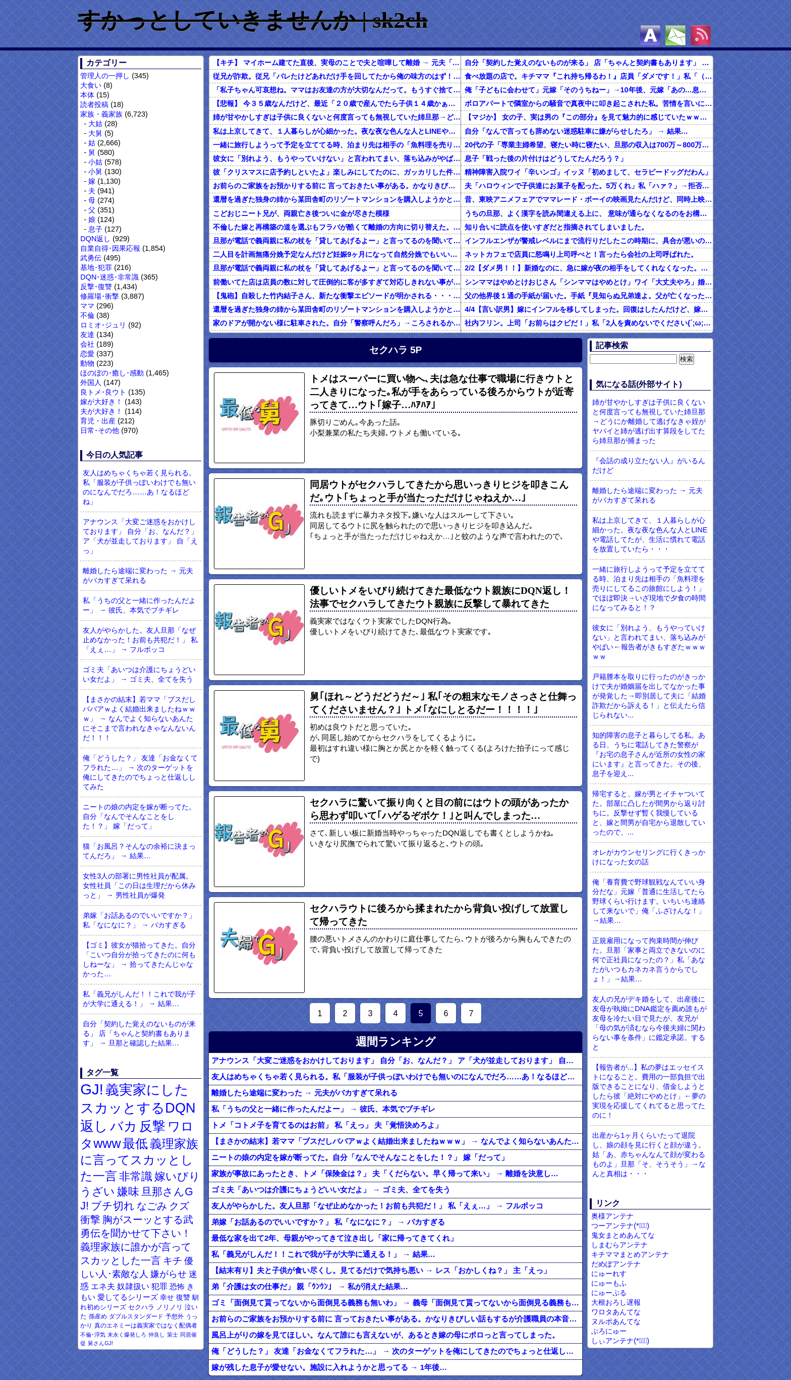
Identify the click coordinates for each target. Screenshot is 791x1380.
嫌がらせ (168, 1274)
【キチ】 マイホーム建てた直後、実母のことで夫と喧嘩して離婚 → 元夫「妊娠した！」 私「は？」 (337, 63)
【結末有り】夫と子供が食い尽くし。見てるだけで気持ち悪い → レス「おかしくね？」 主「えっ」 (381, 1270)
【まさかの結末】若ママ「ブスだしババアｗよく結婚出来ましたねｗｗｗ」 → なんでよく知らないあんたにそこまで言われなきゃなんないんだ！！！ (139, 718)
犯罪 (159, 1286)
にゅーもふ (609, 1283)
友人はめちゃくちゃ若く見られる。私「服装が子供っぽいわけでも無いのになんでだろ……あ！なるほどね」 (139, 487)
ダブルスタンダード (136, 1316)
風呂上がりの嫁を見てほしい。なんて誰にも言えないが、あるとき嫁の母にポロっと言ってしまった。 (385, 1335)
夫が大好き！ (101, 411)
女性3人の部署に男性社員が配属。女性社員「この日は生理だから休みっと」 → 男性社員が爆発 (139, 885)
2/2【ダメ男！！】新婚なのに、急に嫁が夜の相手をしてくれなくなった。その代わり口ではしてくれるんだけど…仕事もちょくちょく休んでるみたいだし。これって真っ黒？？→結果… (589, 268)
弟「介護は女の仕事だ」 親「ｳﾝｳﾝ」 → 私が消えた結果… (309, 1286)
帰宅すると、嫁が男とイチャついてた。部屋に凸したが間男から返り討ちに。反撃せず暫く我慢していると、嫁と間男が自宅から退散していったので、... (648, 813)
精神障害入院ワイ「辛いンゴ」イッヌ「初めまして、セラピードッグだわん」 (588, 172)
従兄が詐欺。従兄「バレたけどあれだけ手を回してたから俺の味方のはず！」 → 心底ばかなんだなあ (337, 76)
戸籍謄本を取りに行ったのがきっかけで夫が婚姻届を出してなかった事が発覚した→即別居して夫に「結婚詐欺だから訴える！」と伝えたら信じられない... (648, 696)
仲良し (156, 1335)
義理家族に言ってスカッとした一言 (139, 1160)
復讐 (183, 1297)
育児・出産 (98, 421)
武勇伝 (90, 258)
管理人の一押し (105, 76)
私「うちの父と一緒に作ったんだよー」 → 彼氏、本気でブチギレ (139, 605)
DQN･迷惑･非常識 (109, 277)
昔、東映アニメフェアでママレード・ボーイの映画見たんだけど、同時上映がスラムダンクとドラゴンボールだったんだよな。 (589, 199)
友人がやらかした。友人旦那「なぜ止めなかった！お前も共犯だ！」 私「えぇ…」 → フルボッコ (140, 639)
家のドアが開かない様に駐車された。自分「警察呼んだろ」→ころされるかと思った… (337, 323)
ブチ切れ (113, 1205)
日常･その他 (99, 430)
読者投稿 (94, 104)
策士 (172, 1335)
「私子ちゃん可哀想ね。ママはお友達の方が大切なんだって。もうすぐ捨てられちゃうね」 (337, 90)
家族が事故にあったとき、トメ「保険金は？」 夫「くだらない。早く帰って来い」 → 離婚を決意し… (384, 1173)
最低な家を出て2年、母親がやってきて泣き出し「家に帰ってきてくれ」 (334, 1238)
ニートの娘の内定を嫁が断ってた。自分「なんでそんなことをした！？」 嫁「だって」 (139, 816)
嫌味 (128, 1192)
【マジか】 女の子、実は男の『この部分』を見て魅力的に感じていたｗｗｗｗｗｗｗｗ (589, 117)
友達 (87, 334)
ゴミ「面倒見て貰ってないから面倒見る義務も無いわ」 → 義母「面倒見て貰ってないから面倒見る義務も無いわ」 (396, 1302)
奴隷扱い (133, 1286)
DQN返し (95, 239)
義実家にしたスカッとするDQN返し (137, 1108)
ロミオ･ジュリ (103, 325)
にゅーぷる (609, 1293)
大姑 (95, 124)
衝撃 (90, 1219)
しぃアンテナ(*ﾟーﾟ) (620, 1341)
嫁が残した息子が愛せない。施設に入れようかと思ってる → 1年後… (329, 1367)
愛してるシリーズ (127, 1297)
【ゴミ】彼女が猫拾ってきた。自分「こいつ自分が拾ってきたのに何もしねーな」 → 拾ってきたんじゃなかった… (139, 959)
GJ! (91, 1089)
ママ (87, 306)
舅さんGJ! (100, 1343)
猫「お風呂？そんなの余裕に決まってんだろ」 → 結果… (139, 851)
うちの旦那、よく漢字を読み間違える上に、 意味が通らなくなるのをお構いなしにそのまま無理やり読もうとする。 (589, 213)
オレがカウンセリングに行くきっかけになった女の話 (648, 857)
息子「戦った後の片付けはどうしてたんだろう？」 (546, 158)
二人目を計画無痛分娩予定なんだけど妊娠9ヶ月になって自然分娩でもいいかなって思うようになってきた (337, 254)
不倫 (87, 315)
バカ (123, 1126)
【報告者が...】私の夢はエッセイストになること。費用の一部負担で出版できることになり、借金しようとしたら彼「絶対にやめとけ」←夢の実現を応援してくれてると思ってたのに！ (648, 1091)
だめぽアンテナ (616, 1264)
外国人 (90, 382)
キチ (172, 1260)
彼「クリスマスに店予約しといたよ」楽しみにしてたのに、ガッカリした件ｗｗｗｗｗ (337, 172)
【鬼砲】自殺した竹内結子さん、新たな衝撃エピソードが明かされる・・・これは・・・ (337, 296)
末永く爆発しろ (126, 1335)
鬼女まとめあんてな (623, 1235)
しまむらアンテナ (619, 1245)
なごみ (152, 1205)
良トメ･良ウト (103, 392)
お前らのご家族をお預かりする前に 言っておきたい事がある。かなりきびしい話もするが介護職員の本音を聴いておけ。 (337, 186)
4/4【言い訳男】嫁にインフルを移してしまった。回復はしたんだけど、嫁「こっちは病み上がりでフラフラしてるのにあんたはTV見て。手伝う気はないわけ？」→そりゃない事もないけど (589, 309)
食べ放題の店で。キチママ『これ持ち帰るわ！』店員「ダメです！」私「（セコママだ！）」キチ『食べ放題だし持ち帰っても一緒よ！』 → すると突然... (589, 76)
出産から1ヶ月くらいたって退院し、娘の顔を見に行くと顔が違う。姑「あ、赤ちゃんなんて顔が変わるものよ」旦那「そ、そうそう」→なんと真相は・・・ (648, 1154)
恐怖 (177, 1286)
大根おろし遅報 (616, 1302)
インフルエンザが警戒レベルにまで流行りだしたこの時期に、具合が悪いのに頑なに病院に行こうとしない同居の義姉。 (589, 241)
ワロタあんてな (616, 1312)
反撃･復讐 (96, 287)
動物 (87, 363)
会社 (87, 344)
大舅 (95, 133)
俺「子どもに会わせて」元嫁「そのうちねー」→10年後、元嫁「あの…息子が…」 (589, 90)
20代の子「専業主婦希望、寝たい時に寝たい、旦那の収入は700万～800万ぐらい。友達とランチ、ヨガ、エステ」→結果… (589, 145)
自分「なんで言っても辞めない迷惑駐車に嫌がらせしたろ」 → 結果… (576, 131)
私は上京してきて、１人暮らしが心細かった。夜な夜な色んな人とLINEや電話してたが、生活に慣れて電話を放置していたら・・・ (337, 131)
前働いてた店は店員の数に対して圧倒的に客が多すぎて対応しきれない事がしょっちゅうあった (337, 282)
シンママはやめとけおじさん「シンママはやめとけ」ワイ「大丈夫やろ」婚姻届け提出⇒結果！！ (589, 282)
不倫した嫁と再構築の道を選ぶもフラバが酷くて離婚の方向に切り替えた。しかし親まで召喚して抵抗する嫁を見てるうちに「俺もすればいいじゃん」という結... (337, 227)
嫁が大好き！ (101, 402)
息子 (95, 229)
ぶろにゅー (609, 1331)
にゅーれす (609, 1273)
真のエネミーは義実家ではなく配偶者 (145, 1325)
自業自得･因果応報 (110, 248)
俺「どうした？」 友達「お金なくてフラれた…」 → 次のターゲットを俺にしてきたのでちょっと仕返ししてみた (140, 772)
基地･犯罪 (96, 267)
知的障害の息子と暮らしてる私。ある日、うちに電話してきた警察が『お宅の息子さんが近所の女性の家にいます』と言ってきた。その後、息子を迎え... (648, 754)
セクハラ (141, 1307)
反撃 (152, 1126)
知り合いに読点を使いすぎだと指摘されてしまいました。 (556, 227)
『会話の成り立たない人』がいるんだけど (648, 465)
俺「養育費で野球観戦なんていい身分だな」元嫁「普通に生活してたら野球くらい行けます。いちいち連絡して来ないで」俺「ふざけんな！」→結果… (648, 901)
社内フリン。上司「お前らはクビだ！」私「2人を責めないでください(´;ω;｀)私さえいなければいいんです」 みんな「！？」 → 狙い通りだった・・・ (589, 323)
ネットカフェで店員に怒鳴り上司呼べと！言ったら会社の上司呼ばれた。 (581, 254)
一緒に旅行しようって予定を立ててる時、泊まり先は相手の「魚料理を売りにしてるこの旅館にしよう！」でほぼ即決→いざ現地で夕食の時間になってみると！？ (337, 145)
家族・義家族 (101, 114)
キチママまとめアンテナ (630, 1254)
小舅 (95, 172)
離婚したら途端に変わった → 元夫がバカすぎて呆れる (138, 575)
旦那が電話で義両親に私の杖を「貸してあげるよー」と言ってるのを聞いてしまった (337, 241)
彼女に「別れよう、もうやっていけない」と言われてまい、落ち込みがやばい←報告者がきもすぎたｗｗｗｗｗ (337, 158)
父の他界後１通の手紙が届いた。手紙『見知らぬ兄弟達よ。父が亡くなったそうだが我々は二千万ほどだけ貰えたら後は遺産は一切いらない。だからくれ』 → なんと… (589, 296)
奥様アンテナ (612, 1216)
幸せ (167, 1297)
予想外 (174, 1316)
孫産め (98, 1316)
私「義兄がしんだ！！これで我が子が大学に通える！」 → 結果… (139, 999)
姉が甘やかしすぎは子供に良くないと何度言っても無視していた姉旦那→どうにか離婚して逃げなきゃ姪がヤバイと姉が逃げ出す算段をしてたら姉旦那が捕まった (337, 117)
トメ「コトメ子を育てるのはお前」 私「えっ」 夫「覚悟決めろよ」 (326, 1125)
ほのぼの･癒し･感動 (112, 373)
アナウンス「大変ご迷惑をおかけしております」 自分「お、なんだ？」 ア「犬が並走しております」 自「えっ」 (140, 536)
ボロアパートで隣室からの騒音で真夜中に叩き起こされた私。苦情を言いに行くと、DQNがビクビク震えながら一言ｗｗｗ (589, 103)
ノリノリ (169, 1307)
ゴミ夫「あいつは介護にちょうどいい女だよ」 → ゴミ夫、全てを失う (139, 674)
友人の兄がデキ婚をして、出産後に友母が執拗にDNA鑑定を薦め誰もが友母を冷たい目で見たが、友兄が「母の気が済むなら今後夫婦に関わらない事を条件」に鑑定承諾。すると (649, 1023)
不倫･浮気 (92, 1335)
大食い (90, 85)
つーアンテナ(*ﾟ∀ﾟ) (620, 1226)
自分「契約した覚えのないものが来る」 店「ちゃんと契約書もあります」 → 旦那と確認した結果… (139, 1033)
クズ (179, 1205)
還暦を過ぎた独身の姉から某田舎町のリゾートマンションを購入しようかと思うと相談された (337, 199)
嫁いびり (177, 1176)
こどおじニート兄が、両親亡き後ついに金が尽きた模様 (301, 213)
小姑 (95, 162)
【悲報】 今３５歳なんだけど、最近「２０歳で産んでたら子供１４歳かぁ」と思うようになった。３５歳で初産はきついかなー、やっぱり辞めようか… (337, 103)
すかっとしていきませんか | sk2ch (253, 20)
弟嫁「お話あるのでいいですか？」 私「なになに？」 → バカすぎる (139, 920)
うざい (97, 1191)
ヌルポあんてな (616, 1321)
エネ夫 (103, 1286)
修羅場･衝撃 (99, 296)
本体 (87, 95)
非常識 (135, 1176)
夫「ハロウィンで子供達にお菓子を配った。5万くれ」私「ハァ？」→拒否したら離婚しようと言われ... (589, 186)
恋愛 (87, 354)
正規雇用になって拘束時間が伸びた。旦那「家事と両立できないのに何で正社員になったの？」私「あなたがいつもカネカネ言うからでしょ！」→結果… (648, 959)
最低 (135, 1143)
